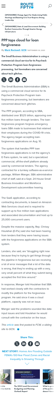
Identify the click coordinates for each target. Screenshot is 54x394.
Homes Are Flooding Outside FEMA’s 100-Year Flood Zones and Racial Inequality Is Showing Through (28, 355)
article (10, 325)
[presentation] (2, 381)
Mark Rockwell (12, 50)
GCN (23, 50)
